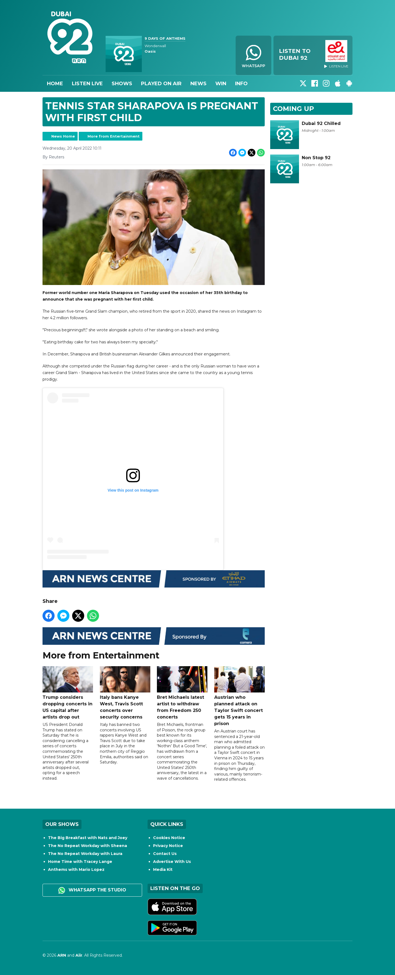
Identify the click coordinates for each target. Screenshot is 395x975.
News (198, 84)
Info (241, 84)
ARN (61, 955)
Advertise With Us (172, 861)
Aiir (78, 955)
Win (220, 84)
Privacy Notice (168, 845)
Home (55, 84)
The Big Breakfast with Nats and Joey (87, 837)
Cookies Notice (169, 837)
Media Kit (163, 869)
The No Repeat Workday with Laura (85, 853)
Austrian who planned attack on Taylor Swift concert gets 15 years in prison (239, 696)
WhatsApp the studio (92, 890)
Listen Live (87, 84)
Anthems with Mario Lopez (76, 869)
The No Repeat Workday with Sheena (87, 845)
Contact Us (165, 853)
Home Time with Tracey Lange (80, 861)
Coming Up (293, 109)
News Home (63, 136)
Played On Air (161, 84)
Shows (122, 84)
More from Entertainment (114, 136)
